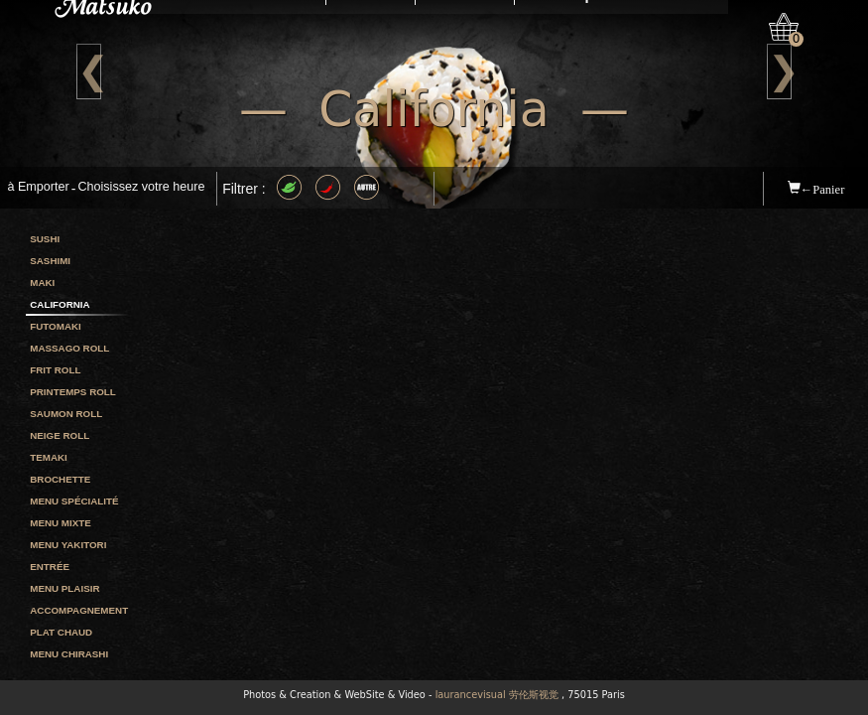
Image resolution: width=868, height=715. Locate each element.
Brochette (60, 479)
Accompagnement (79, 610)
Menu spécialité (74, 501)
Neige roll (59, 435)
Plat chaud (61, 632)
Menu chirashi (69, 653)
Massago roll (69, 348)
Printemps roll (73, 391)
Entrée (49, 566)
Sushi (45, 238)
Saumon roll (66, 413)
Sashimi (50, 260)
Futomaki (55, 326)
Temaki (48, 457)
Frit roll (55, 369)
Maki (42, 282)
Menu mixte (60, 522)
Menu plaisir (64, 588)
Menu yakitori (68, 544)
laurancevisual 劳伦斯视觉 (496, 694)
